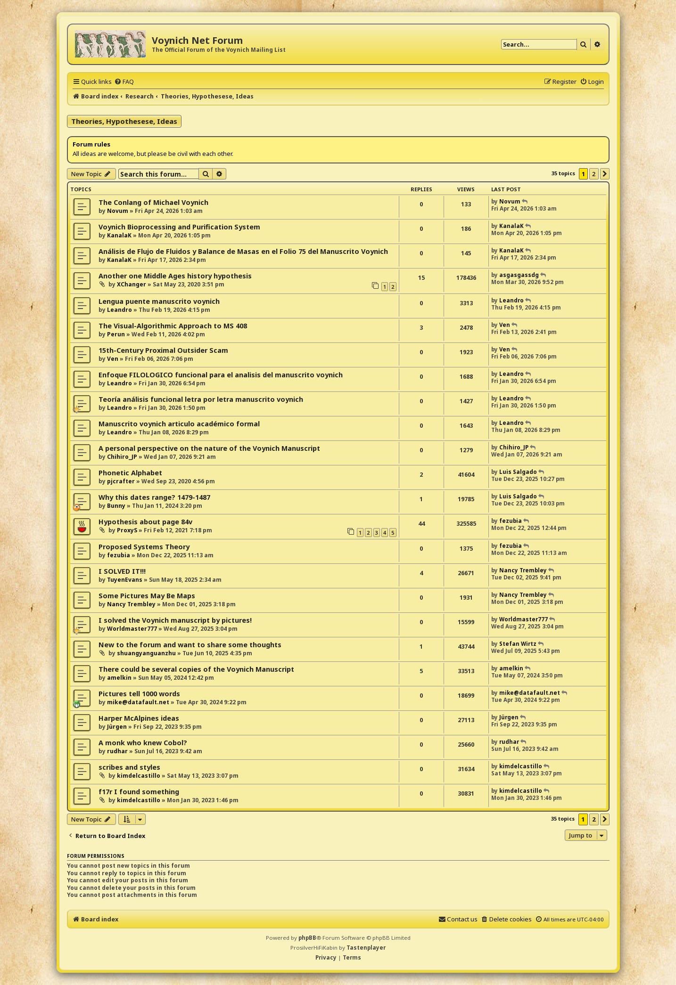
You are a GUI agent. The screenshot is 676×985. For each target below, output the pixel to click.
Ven (504, 324)
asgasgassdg (519, 274)
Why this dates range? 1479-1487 (154, 497)
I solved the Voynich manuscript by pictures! (175, 620)
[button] (605, 173)
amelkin (119, 678)
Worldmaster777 (132, 629)
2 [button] (593, 174)
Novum (117, 211)
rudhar (117, 751)
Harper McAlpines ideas (139, 718)
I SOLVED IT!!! (122, 571)
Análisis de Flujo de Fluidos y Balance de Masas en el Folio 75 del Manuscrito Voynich (243, 251)
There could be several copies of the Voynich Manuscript (196, 669)
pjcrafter (121, 481)
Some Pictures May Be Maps (147, 595)
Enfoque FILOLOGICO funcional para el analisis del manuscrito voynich (221, 374)
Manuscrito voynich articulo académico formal (179, 423)
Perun (116, 334)
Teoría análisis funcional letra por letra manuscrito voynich (201, 399)
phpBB (307, 937)
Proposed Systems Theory (144, 546)
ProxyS (127, 530)
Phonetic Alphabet (130, 472)
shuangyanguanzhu (146, 653)
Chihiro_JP (122, 457)
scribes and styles (129, 767)
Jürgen (117, 727)
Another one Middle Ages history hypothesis (175, 275)
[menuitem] (124, 81)
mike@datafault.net (138, 702)
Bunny (116, 506)
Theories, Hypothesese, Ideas (124, 121)
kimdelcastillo (138, 776)
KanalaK (119, 235)
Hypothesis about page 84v (145, 521)
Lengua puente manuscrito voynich (159, 301)
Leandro (119, 310)
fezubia (510, 520)
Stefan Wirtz (517, 643)
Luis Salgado (518, 471)
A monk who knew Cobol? (143, 742)
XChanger (131, 284)
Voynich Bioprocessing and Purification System (179, 226)
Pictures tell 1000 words (139, 693)
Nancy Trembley (523, 570)
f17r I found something (139, 791)
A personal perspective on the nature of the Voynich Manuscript (209, 448)
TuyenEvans (124, 580)
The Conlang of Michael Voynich (153, 202)
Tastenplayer (366, 947)
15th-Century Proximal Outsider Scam (163, 350)
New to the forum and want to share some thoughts (190, 644)
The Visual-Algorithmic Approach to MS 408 (173, 325)
